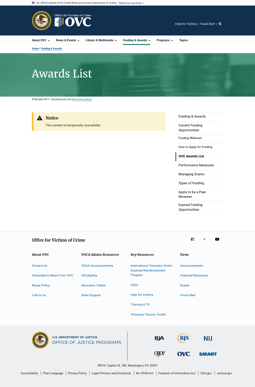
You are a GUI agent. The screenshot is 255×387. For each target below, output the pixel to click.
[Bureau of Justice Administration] (159, 341)
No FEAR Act (144, 373)
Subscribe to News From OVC (52, 275)
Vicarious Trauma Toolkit (148, 314)
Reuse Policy (41, 285)
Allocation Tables (93, 285)
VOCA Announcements (97, 265)
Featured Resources (194, 275)
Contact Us (39, 265)
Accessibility (29, 373)
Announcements (191, 265)
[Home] (74, 20)
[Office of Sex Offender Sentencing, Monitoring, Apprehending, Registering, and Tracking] (208, 356)
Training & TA (140, 304)
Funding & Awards (51, 48)
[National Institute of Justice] (208, 341)
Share (223, 26)
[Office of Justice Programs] (41, 20)
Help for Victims (186, 24)
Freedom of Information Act (176, 373)
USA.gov (206, 373)
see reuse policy (82, 99)
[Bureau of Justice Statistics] (183, 343)
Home (35, 48)
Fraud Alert (207, 24)
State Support (91, 295)
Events (184, 285)
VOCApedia (89, 275)
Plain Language (53, 373)
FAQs (134, 285)
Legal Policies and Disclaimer (111, 373)
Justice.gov (224, 373)
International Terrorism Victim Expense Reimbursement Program (151, 270)
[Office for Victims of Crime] (183, 357)
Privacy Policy (77, 373)
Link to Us (39, 295)
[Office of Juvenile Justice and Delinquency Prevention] (159, 357)
